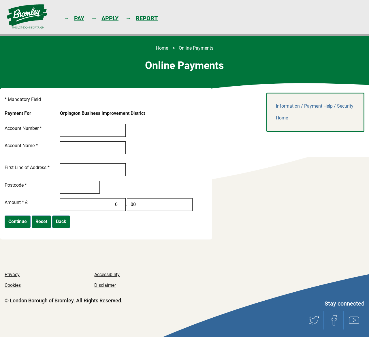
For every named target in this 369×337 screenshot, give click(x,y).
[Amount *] (93, 204)
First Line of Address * (27, 167)
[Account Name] (93, 147)
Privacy (12, 274)
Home (162, 48)
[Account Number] (93, 130)
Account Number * (23, 128)
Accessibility (107, 274)
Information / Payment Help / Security (314, 106)
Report (147, 18)
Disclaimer (105, 285)
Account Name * (21, 145)
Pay (79, 18)
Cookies (13, 285)
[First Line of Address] (93, 169)
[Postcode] (80, 187)
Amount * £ (16, 202)
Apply (109, 18)
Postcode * (16, 185)
